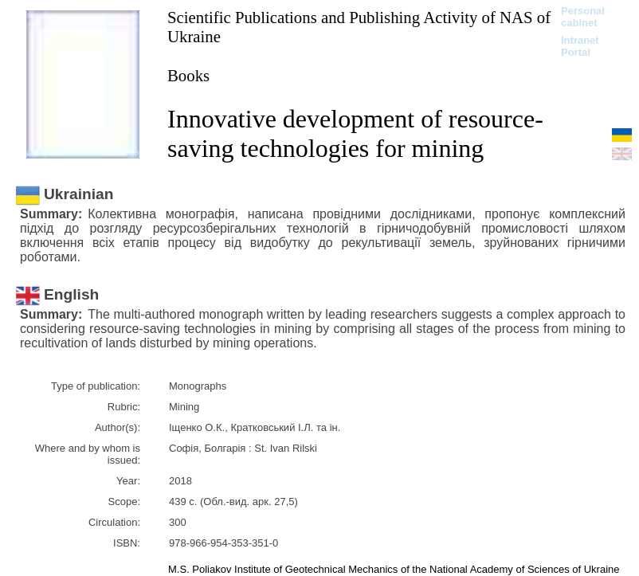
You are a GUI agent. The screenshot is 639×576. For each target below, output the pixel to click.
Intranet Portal (580, 46)
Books (188, 75)
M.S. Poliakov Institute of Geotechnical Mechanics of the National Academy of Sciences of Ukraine (394, 569)
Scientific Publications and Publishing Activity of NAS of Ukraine (359, 26)
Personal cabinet (583, 17)
